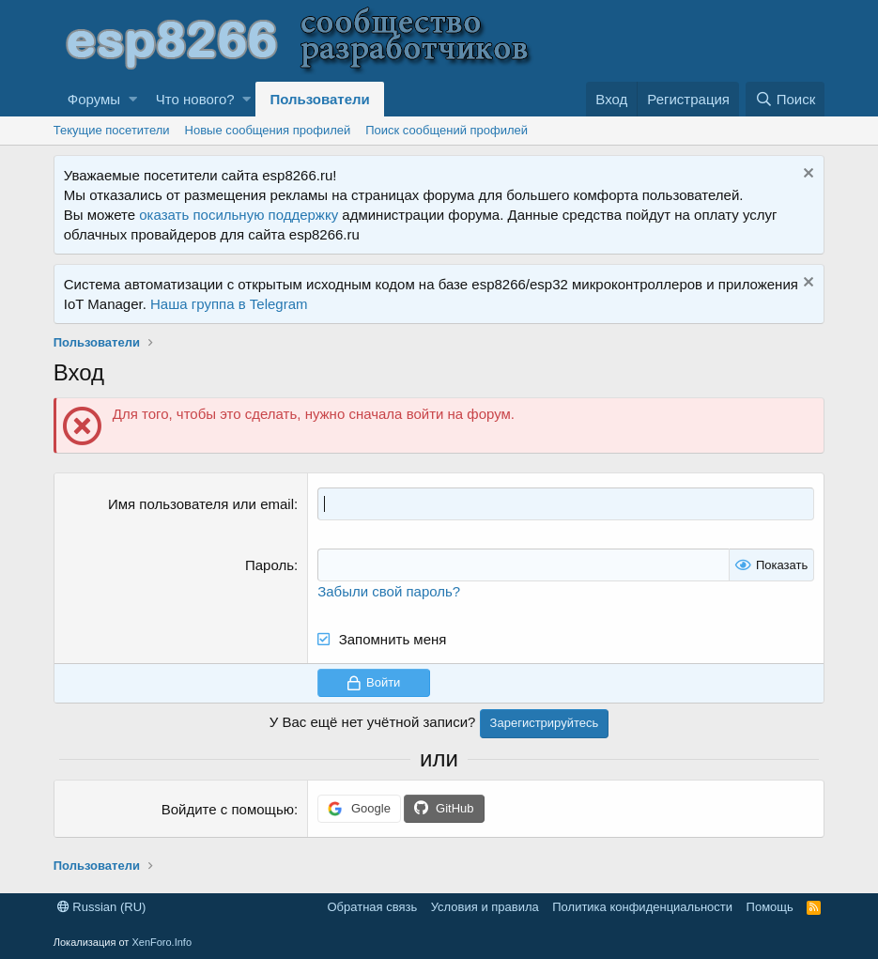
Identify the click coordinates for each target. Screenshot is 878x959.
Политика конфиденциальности (642, 907)
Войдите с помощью (228, 809)
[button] (133, 99)
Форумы (94, 99)
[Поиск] (785, 99)
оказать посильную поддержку (238, 215)
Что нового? (195, 99)
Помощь (770, 907)
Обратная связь (372, 907)
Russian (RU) (101, 907)
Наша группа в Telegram (228, 304)
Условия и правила (485, 907)
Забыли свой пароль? (388, 591)
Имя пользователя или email (201, 504)
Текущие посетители (112, 130)
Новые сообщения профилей (268, 130)
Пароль (269, 565)
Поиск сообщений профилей (446, 130)
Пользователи (319, 99)
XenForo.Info (161, 942)
